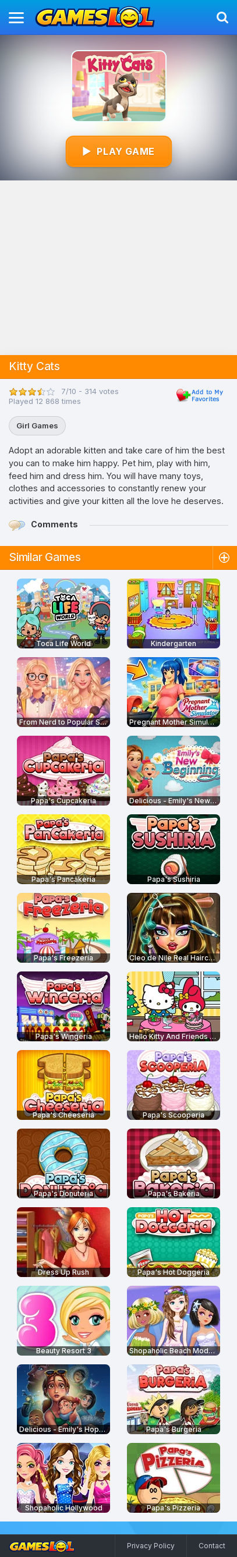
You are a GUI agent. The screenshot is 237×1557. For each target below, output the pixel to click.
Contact (212, 1545)
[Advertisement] (118, 267)
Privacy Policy (151, 1545)
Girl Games (37, 425)
